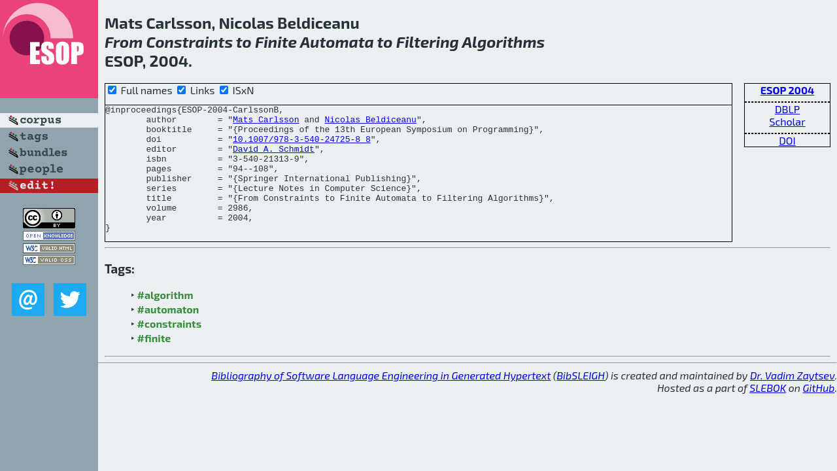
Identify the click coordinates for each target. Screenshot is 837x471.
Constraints (189, 41)
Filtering (427, 41)
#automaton (168, 334)
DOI (787, 140)
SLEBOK (767, 413)
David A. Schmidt (274, 158)
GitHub (819, 413)
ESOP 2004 (787, 90)
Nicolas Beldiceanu (370, 123)
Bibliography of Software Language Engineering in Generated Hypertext (381, 400)
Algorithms (503, 41)
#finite (154, 363)
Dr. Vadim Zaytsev (792, 400)
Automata (337, 41)
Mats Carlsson (266, 123)
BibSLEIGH (580, 400)
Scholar (787, 121)
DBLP (787, 109)
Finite (276, 41)
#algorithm (165, 320)
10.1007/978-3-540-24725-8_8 (302, 146)
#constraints (169, 349)
